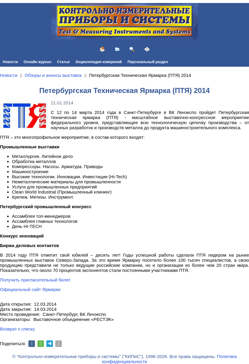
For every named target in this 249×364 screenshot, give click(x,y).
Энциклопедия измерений (98, 62)
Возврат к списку (17, 328)
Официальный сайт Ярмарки (30, 289)
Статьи (63, 62)
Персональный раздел (148, 62)
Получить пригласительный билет (35, 279)
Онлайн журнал (37, 62)
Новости (10, 62)
